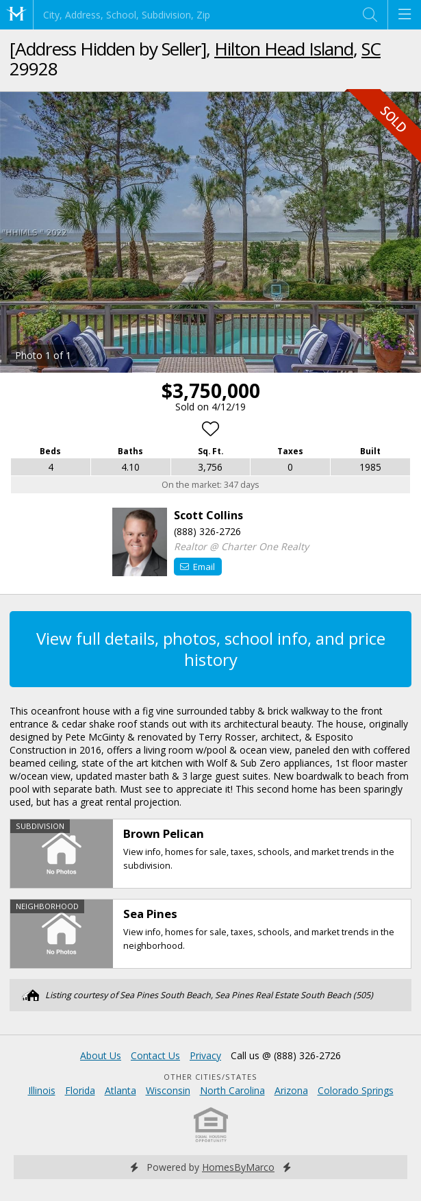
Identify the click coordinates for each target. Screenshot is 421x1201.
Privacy (205, 1055)
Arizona (291, 1090)
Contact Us (155, 1055)
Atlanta (120, 1090)
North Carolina (232, 1090)
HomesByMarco (238, 1167)
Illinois (41, 1090)
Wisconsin (168, 1090)
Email (197, 566)
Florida (80, 1090)
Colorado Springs (356, 1090)
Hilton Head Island (283, 48)
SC (371, 48)
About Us (100, 1055)
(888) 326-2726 (207, 531)
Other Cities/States (210, 1077)
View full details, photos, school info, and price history (210, 649)
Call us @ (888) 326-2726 (286, 1055)
